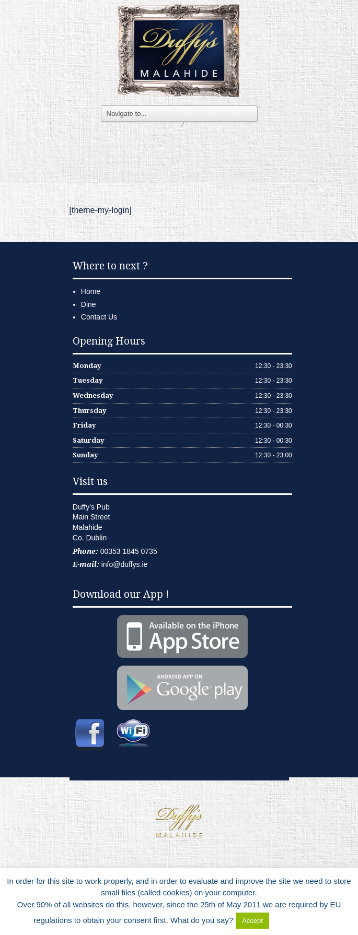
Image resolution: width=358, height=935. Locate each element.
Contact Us (99, 317)
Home (90, 291)
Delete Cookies (298, 920)
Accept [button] (252, 921)
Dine (88, 304)
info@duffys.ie (124, 564)
